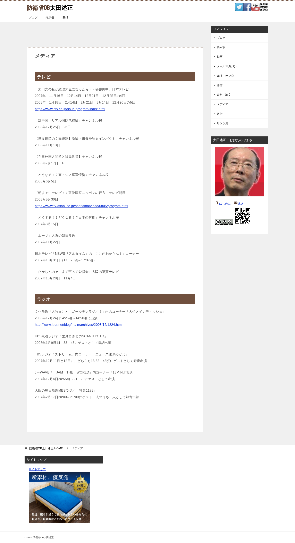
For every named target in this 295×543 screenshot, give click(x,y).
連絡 (240, 203)
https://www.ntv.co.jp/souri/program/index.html (70, 109)
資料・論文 (224, 94)
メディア (222, 104)
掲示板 (49, 17)
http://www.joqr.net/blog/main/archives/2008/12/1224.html (79, 324)
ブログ (33, 17)
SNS (65, 17)
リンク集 (222, 123)
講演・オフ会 (225, 75)
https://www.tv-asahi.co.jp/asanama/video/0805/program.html (81, 206)
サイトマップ (37, 469)
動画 (219, 56)
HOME (46, 448)
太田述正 (51, 7)
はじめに (225, 203)
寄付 (219, 113)
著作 (219, 85)
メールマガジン (227, 66)
